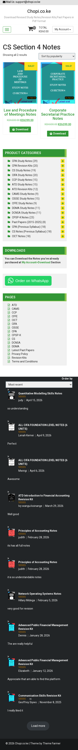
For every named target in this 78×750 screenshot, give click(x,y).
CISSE (15, 327)
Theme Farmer (52, 743)
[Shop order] (57, 56)
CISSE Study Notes (23, 198)
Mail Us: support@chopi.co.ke (21, 1)
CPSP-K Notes (20, 217)
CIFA (14, 323)
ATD (14, 305)
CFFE (15, 316)
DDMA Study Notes (23, 208)
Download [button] (22, 129)
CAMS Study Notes (23, 193)
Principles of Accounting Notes (37, 530)
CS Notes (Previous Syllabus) (29, 231)
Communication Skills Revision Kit (39, 695)
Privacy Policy (20, 353)
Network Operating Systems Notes (39, 593)
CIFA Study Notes (22, 175)
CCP (14, 312)
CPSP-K (16, 335)
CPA (14, 331)
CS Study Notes (21, 170)
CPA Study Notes (22, 160)
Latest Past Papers (23, 350)
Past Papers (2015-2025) (27, 222)
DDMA (15, 346)
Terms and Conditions (25, 361)
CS (13, 338)
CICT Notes (18, 236)
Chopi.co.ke (39, 11)
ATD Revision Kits (22, 189)
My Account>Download (36, 262)
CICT (14, 320)
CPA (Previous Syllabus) (26, 226)
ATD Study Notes (22, 184)
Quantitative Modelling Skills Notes (40, 393)
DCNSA (16, 342)
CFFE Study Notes (22, 203)
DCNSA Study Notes (24, 212)
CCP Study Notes (22, 179)
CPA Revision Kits (22, 165)
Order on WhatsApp (32, 281)
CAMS (15, 308)
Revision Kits (19, 357)
